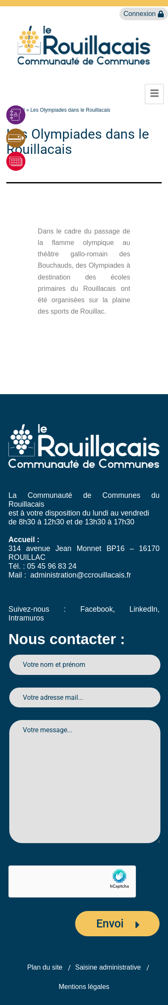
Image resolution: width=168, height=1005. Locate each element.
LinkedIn (144, 609)
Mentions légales (84, 986)
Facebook (96, 609)
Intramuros (26, 618)
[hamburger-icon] (154, 94)
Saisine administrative (108, 967)
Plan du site (44, 967)
